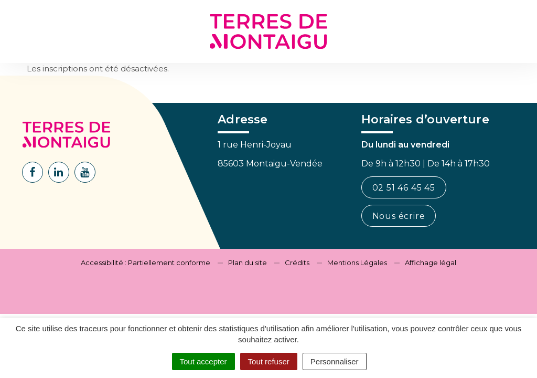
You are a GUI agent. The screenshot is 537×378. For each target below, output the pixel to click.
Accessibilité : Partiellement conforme (145, 262)
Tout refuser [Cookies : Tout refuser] (268, 361)
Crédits (297, 262)
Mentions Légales (357, 262)
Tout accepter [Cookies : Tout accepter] (203, 361)
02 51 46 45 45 (403, 188)
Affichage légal (430, 262)
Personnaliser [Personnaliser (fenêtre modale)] (334, 361)
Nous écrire (398, 216)
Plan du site (247, 262)
